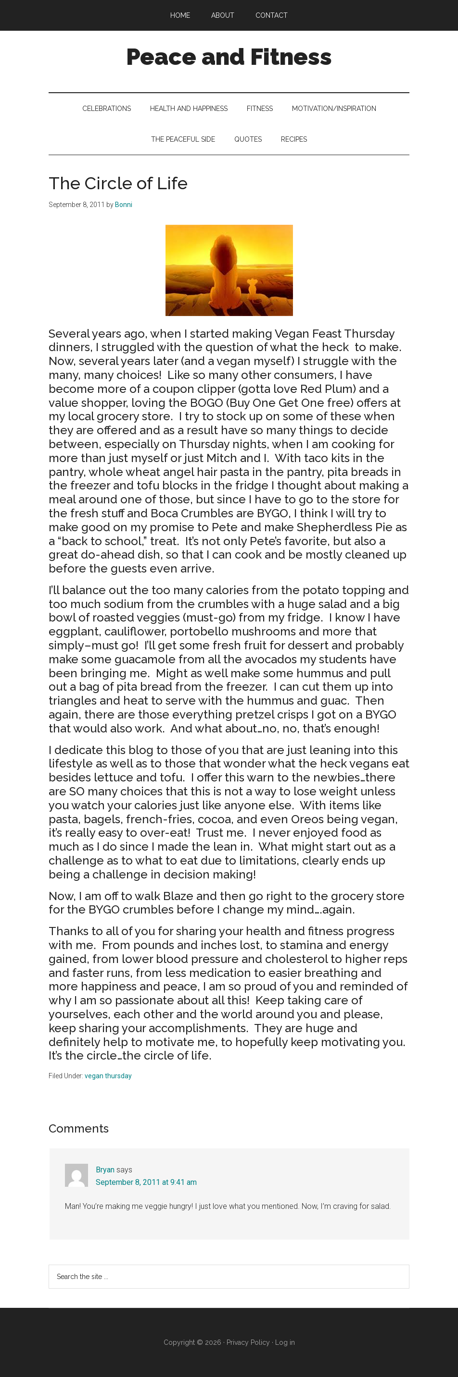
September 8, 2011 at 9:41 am (146, 1182)
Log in (285, 1342)
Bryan (105, 1169)
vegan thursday (108, 1076)
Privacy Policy (248, 1342)
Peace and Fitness (229, 56)
